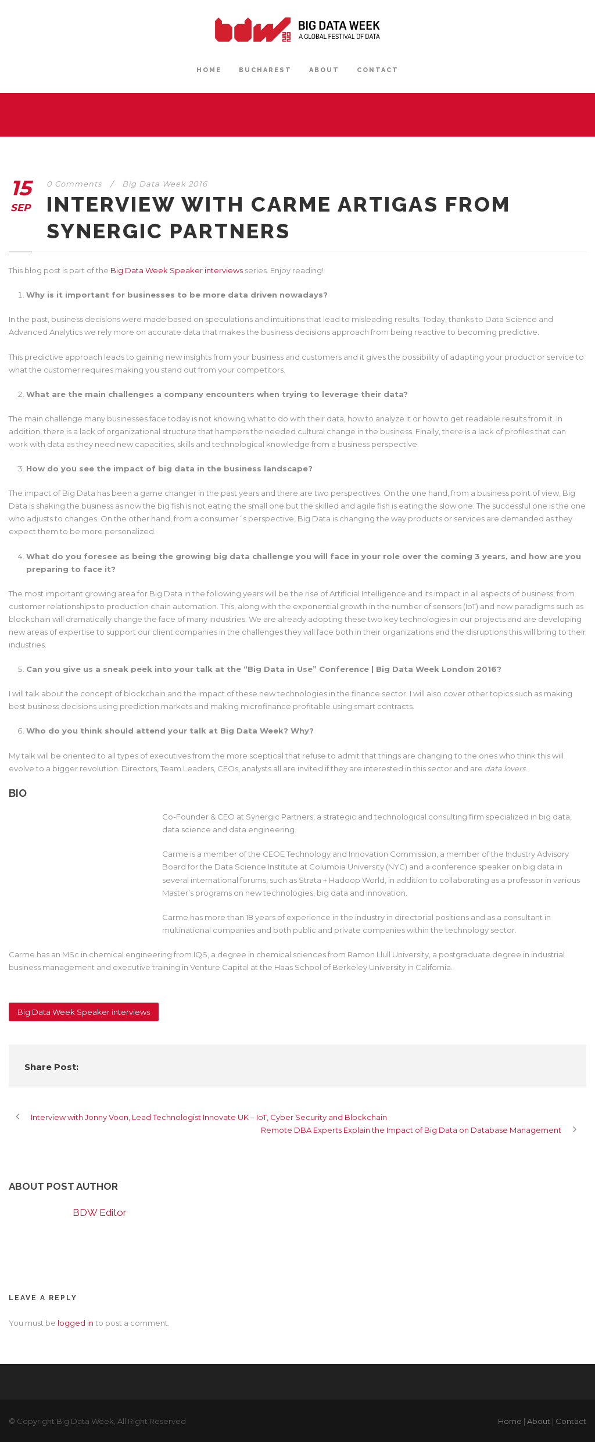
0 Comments (74, 183)
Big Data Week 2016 (164, 183)
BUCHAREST (265, 70)
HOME (208, 70)
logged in (76, 1323)
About (538, 1421)
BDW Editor (100, 1212)
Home (510, 1421)
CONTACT (378, 70)
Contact (570, 1421)
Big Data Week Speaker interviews (176, 270)
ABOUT (324, 70)
